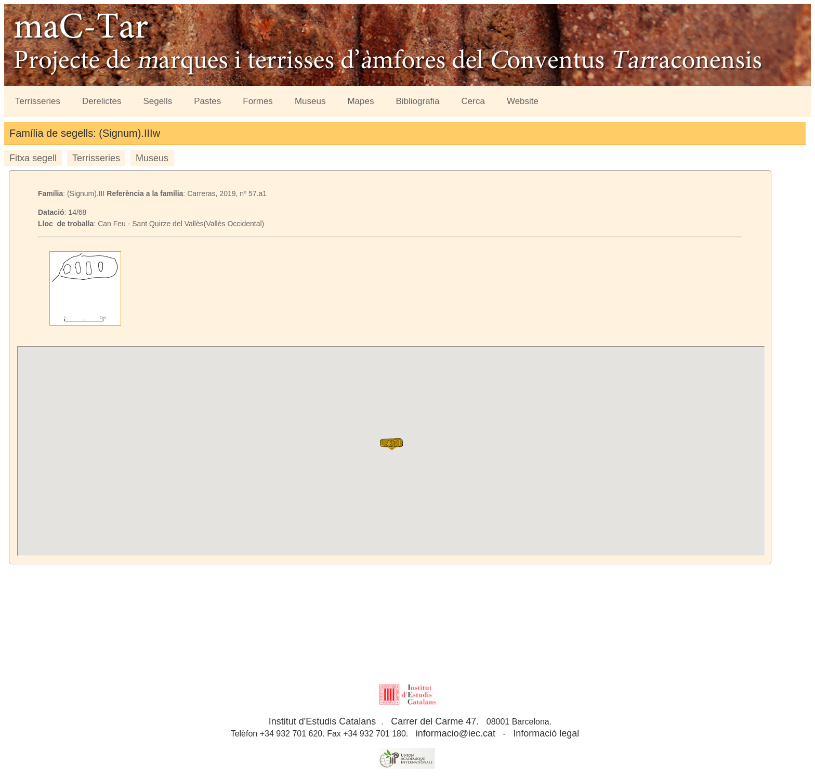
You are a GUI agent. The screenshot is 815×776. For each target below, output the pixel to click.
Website (522, 101)
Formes (258, 101)
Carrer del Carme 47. (435, 721)
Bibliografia (417, 101)
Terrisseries (37, 101)
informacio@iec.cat (455, 733)
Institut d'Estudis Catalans (322, 721)
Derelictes (102, 101)
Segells (158, 101)
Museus (310, 101)
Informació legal (546, 733)
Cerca (473, 101)
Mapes (360, 101)
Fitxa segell (33, 158)
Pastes (207, 101)
